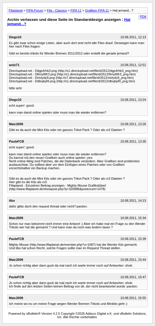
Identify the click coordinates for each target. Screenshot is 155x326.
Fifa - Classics (57, 10)
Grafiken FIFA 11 (97, 10)
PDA (143, 16)
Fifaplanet (16, 10)
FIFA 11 (76, 10)
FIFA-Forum (34, 10)
